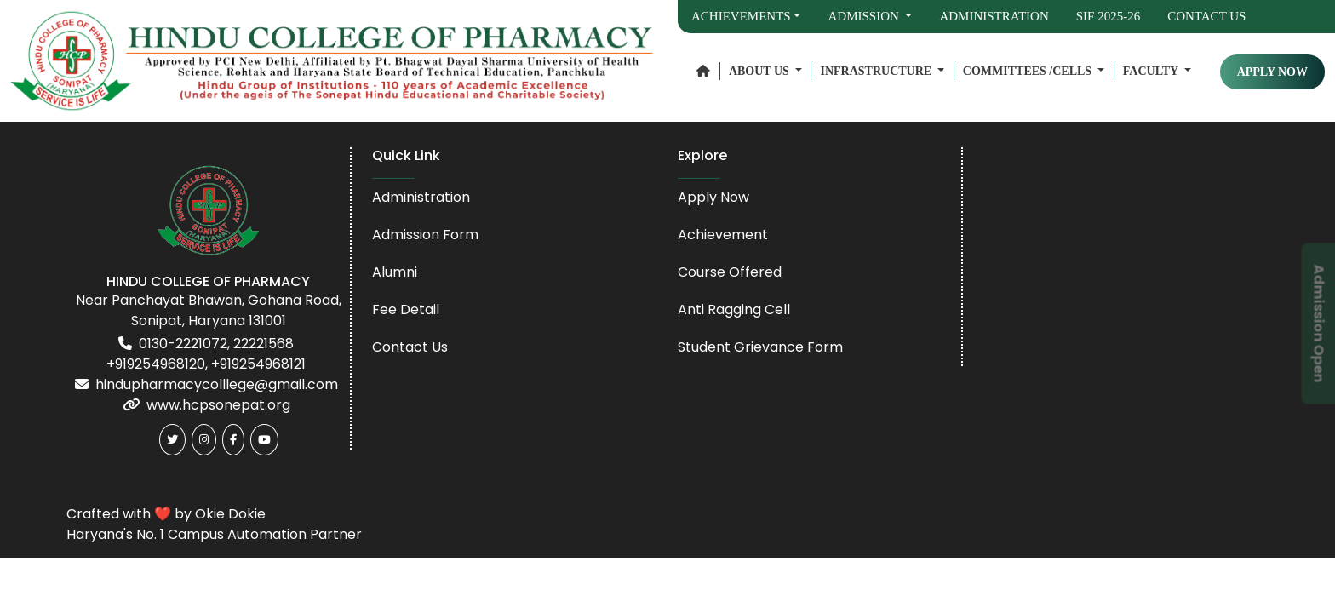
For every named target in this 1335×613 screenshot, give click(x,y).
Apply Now (713, 197)
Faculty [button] (1152, 71)
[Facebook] (233, 439)
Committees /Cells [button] (1029, 71)
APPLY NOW (1272, 72)
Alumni (394, 272)
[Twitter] (172, 439)
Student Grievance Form (760, 347)
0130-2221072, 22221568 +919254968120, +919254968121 (206, 354)
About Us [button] (760, 71)
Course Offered (730, 272)
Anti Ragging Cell (734, 309)
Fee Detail (405, 309)
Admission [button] (865, 16)
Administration (993, 16)
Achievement (723, 234)
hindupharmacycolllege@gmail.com (216, 384)
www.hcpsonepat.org (218, 405)
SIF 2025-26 (1108, 16)
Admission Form (425, 234)
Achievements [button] (741, 16)
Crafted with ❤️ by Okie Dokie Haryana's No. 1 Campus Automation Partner (214, 524)
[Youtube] (264, 439)
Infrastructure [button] (877, 71)
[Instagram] (204, 439)
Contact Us (1206, 16)
